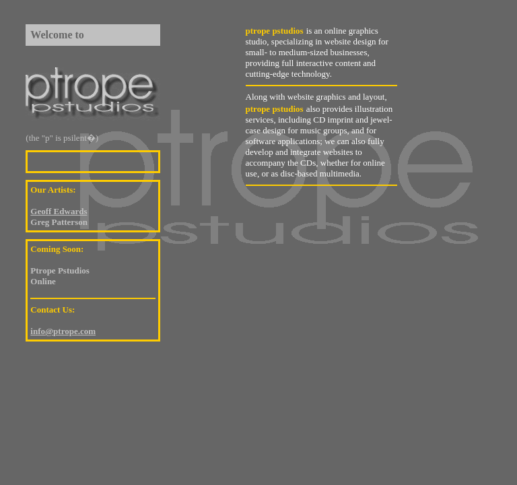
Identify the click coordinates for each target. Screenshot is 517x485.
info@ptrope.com (63, 331)
